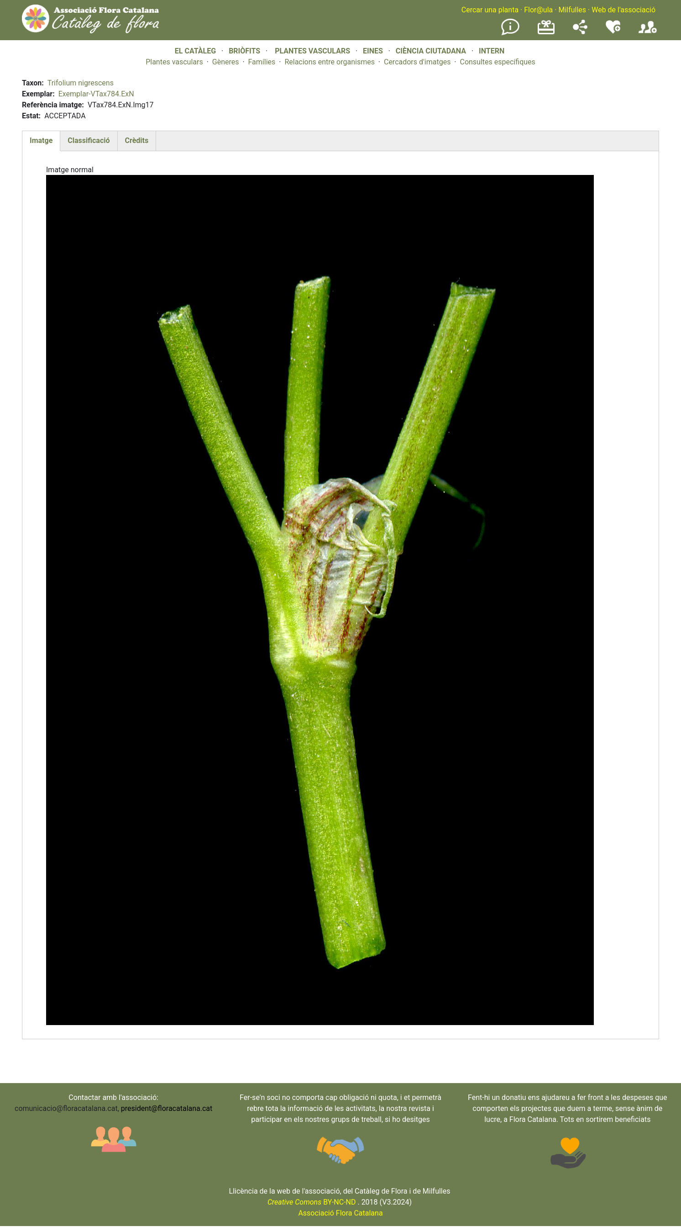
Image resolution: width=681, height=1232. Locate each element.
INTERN (491, 51)
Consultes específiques (497, 62)
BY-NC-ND (311, 1202)
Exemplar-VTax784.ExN (96, 94)
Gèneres (225, 62)
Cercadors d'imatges (417, 62)
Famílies (262, 62)
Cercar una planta (490, 9)
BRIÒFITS (245, 51)
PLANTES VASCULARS (312, 51)
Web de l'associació (623, 9)
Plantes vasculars (174, 62)
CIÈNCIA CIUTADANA (431, 51)
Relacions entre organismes (329, 62)
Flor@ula (538, 9)
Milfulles (572, 9)
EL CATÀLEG (195, 51)
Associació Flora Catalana (340, 1213)
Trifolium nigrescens (80, 83)
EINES (373, 51)
